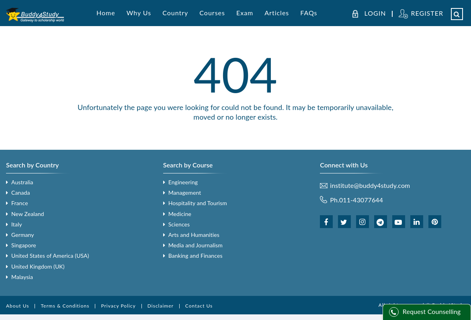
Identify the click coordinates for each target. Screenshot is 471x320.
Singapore (23, 245)
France (19, 203)
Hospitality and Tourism (197, 203)
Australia (22, 182)
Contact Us (199, 306)
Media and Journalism (195, 245)
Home (105, 12)
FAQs (308, 12)
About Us (17, 306)
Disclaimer (160, 306)
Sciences (179, 224)
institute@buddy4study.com (370, 185)
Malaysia (22, 276)
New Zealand (27, 213)
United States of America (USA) (50, 255)
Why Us (139, 12)
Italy (16, 224)
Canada (20, 192)
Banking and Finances (195, 255)
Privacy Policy (118, 306)
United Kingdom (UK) (38, 266)
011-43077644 (361, 200)
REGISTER (427, 13)
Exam (244, 12)
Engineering (183, 182)
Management (184, 192)
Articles (276, 12)
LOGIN (375, 13)
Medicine (179, 213)
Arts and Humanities (193, 234)
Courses (212, 12)
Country (175, 12)
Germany (22, 234)
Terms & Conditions (65, 306)
